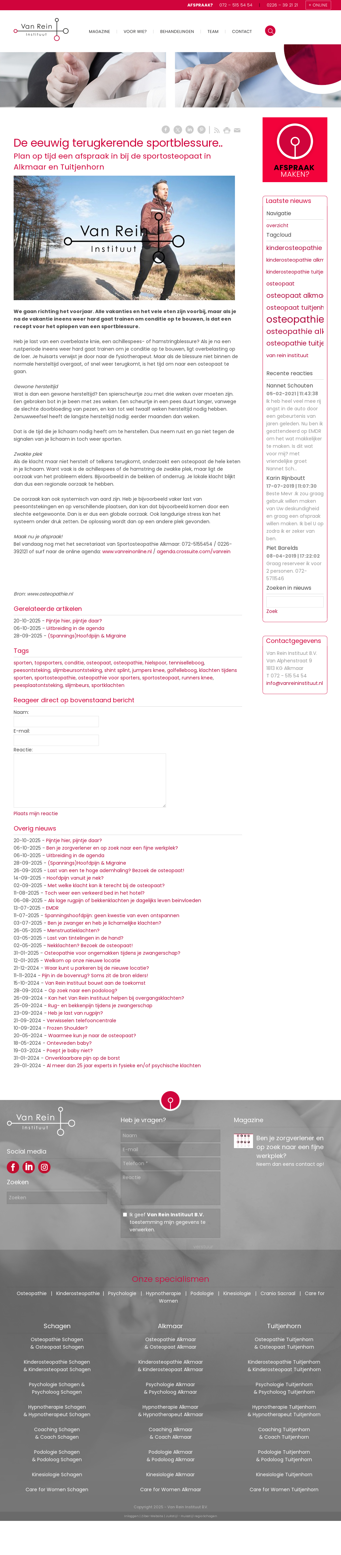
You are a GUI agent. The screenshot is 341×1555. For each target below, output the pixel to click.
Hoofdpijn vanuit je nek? (75, 878)
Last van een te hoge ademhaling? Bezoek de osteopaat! (116, 870)
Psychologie (122, 1293)
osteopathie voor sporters (109, 677)
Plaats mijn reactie (36, 813)
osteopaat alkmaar (298, 295)
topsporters (48, 662)
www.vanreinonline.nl (127, 551)
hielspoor (155, 662)
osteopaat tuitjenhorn (300, 307)
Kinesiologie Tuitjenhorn (284, 1474)
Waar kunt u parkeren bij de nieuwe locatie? (97, 968)
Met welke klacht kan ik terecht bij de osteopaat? (106, 885)
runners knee (197, 677)
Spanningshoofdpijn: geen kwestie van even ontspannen (112, 915)
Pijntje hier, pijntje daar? (74, 620)
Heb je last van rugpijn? (75, 1013)
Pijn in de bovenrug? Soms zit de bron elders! (95, 975)
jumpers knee (148, 670)
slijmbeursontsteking (77, 670)
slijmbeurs (77, 685)
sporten (23, 662)
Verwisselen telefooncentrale (81, 1020)
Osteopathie (32, 1293)
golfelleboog (182, 670)
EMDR (52, 908)
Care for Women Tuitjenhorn (284, 1489)
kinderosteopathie (294, 248)
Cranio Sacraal (278, 1293)
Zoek (272, 611)
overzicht (277, 225)
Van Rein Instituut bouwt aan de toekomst (95, 983)
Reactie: (23, 749)
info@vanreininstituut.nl (294, 683)
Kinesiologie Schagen (57, 1474)
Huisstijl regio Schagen (199, 1516)
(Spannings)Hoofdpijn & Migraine (87, 635)
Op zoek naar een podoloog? (82, 990)
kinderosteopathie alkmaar (299, 259)
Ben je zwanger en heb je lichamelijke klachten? (104, 923)
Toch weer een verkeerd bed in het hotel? (95, 893)
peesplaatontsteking (38, 685)
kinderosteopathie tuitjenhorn (301, 271)
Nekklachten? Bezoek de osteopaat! (90, 945)
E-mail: (22, 731)
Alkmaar (170, 1326)
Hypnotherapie (163, 1293)
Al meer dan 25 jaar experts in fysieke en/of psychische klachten (124, 1065)
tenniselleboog (186, 662)
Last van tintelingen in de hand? (85, 938)
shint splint (117, 670)
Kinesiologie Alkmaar (170, 1474)
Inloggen (131, 1516)
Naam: (21, 712)
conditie (74, 662)
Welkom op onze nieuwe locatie (82, 960)
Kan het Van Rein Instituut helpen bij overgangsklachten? (116, 998)
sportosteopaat (160, 677)
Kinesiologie (237, 1293)
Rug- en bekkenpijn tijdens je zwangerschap (100, 1005)
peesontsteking (32, 670)
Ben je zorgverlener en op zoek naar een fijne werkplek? (112, 848)
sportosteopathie (55, 677)
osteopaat (98, 662)
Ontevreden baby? (69, 1043)
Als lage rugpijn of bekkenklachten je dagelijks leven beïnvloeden (124, 900)
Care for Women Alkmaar (170, 1489)
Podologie (202, 1293)
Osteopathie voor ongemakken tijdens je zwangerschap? (112, 953)
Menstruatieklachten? (73, 930)
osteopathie (128, 662)
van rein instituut (287, 355)
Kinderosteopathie (78, 1293)
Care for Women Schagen (57, 1489)
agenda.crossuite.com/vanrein (194, 551)
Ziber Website (152, 1516)
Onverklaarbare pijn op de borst (82, 1058)
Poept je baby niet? (70, 1050)
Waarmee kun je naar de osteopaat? (92, 1035)
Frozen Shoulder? (67, 1028)
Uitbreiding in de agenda (75, 628)
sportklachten (107, 685)
